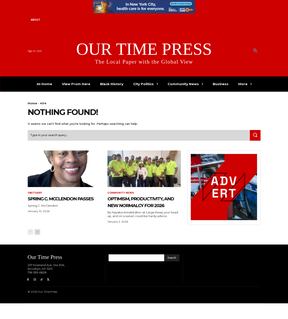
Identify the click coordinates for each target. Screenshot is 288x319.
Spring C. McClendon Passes (61, 203)
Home (32, 103)
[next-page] (37, 247)
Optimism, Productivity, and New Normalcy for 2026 (138, 209)
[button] (255, 51)
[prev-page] (30, 247)
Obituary (35, 194)
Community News (121, 194)
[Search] (255, 136)
